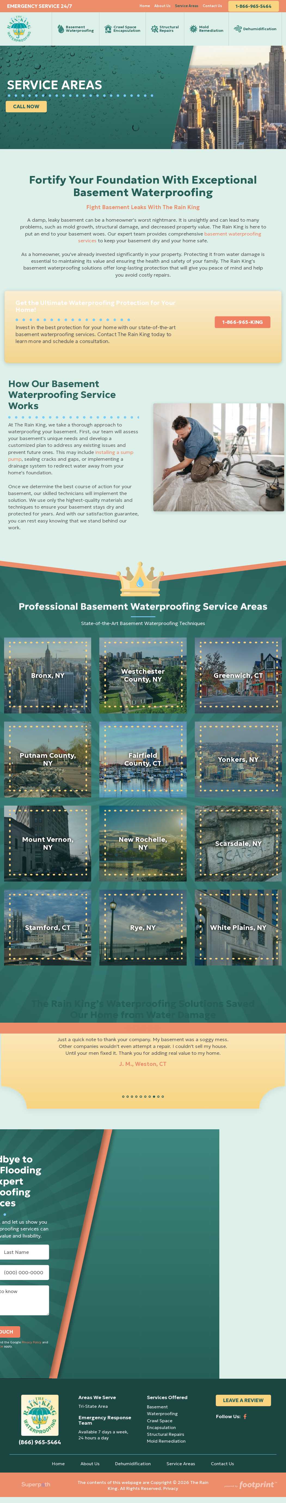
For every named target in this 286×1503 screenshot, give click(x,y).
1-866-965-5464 (257, 8)
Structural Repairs (165, 1440)
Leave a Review (243, 1406)
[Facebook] (245, 1420)
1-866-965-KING (240, 328)
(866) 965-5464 (40, 1448)
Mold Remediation (166, 1447)
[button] (123, 1103)
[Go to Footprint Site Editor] (250, 1491)
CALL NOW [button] (27, 112)
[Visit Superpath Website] (35, 1491)
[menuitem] (147, 8)
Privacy (170, 1494)
